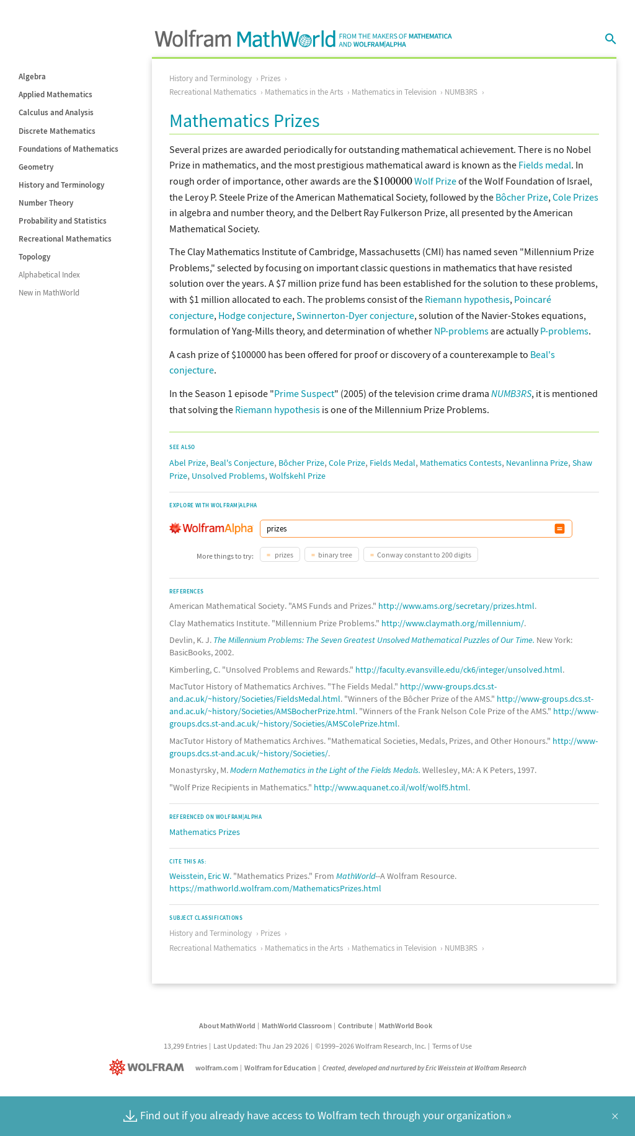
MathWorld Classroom (297, 1025)
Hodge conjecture (255, 315)
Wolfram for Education (280, 1067)
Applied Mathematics (55, 94)
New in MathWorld (49, 292)
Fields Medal (392, 462)
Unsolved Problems (228, 475)
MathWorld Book (405, 1025)
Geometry (36, 167)
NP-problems (461, 331)
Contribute (355, 1025)
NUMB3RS (461, 92)
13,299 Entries (185, 1046)
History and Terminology (61, 185)
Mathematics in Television (394, 92)
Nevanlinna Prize (537, 462)
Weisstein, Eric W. (200, 875)
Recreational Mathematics (65, 239)
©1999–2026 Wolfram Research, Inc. (370, 1046)
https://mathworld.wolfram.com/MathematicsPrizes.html (275, 888)
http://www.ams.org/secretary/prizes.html (456, 605)
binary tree (335, 554)
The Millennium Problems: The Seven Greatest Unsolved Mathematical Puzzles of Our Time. (374, 639)
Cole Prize (347, 462)
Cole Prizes (575, 197)
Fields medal (544, 165)
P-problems (564, 331)
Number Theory (46, 203)
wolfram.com (216, 1067)
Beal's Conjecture (242, 462)
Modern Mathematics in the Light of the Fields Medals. (325, 770)
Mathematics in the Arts (304, 92)
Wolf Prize (435, 181)
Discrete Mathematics (57, 131)
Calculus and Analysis (56, 112)
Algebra (32, 76)
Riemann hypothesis (467, 299)
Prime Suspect (304, 393)
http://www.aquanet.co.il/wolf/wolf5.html (391, 787)
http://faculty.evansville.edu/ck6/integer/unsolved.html (458, 669)
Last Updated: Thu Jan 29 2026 (261, 1046)
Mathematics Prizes (204, 831)
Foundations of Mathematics (68, 149)
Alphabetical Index (49, 274)
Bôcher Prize (521, 197)
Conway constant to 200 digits (424, 554)
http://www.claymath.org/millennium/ (452, 623)
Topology (34, 256)
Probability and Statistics (63, 221)
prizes (283, 554)
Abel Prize (187, 462)
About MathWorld (227, 1025)
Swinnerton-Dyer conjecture (355, 315)
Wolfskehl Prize (297, 475)
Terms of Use (452, 1046)
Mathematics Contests (461, 462)
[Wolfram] (149, 1067)
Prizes (270, 78)
